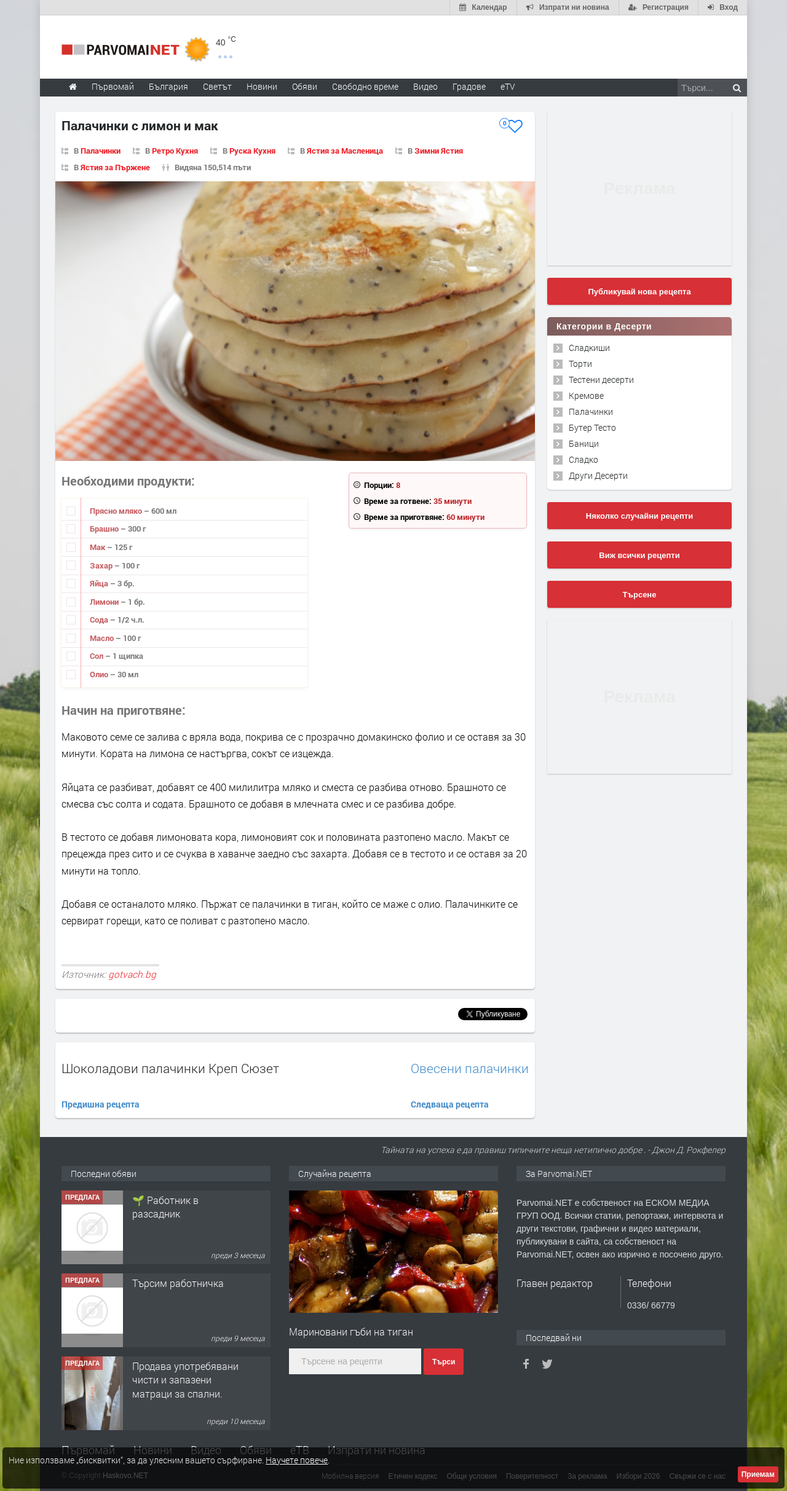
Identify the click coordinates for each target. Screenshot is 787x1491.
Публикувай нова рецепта (639, 291)
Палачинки (101, 150)
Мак (98, 547)
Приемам (758, 1474)
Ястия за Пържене (115, 167)
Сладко (583, 459)
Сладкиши (589, 347)
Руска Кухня (252, 150)
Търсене (640, 594)
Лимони (105, 601)
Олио (100, 674)
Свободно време (365, 86)
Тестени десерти (601, 379)
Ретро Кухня (175, 150)
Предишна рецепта (100, 1104)
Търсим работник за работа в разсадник (179, 1207)
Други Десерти (598, 475)
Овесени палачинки (470, 1068)
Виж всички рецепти (639, 555)
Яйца (100, 583)
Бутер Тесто (592, 427)
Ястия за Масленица (345, 150)
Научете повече (297, 1460)
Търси (443, 1362)
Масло (103, 637)
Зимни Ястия (438, 150)
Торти (580, 363)
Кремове (586, 395)
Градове (469, 86)
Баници (584, 443)
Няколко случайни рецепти (639, 516)
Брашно (105, 528)
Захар (102, 565)
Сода (100, 619)
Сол (97, 655)
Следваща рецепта (450, 1104)
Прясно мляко (117, 510)
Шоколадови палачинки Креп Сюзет (170, 1068)
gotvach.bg (132, 974)
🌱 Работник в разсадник (165, 1290)
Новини (262, 86)
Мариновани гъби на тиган (351, 1331)
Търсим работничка (178, 1365)
